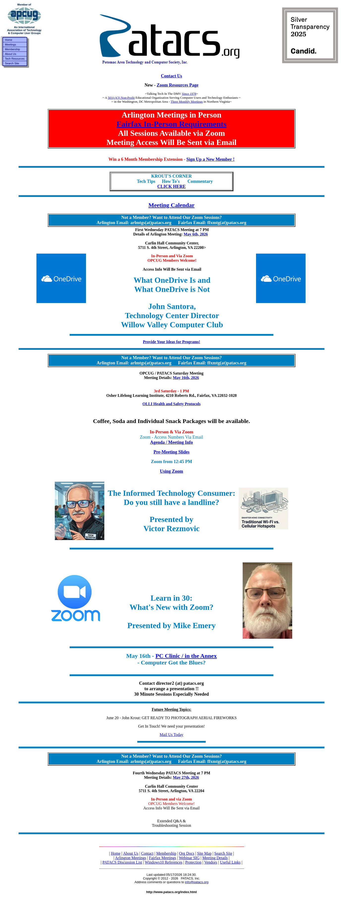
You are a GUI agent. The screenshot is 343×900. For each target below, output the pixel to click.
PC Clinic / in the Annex (186, 656)
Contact (147, 853)
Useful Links (230, 862)
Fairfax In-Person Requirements (171, 123)
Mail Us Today (171, 735)
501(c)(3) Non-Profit (121, 97)
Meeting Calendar (171, 205)
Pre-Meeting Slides (171, 452)
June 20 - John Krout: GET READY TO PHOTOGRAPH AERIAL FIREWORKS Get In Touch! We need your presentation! (171, 717)
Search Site (223, 853)
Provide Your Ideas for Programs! (171, 342)
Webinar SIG (189, 858)
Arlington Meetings (130, 858)
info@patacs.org (196, 882)
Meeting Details (215, 858)
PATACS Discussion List (122, 862)
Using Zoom (171, 471)
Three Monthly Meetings (187, 101)
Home (115, 853)
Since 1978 (189, 93)
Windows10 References (163, 862)
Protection (193, 862)
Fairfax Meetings (162, 858)
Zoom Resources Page (178, 85)
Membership (166, 853)
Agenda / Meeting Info (171, 442)
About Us (130, 853)
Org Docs (186, 853)
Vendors (210, 862)
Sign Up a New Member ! (210, 159)
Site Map (204, 853)
